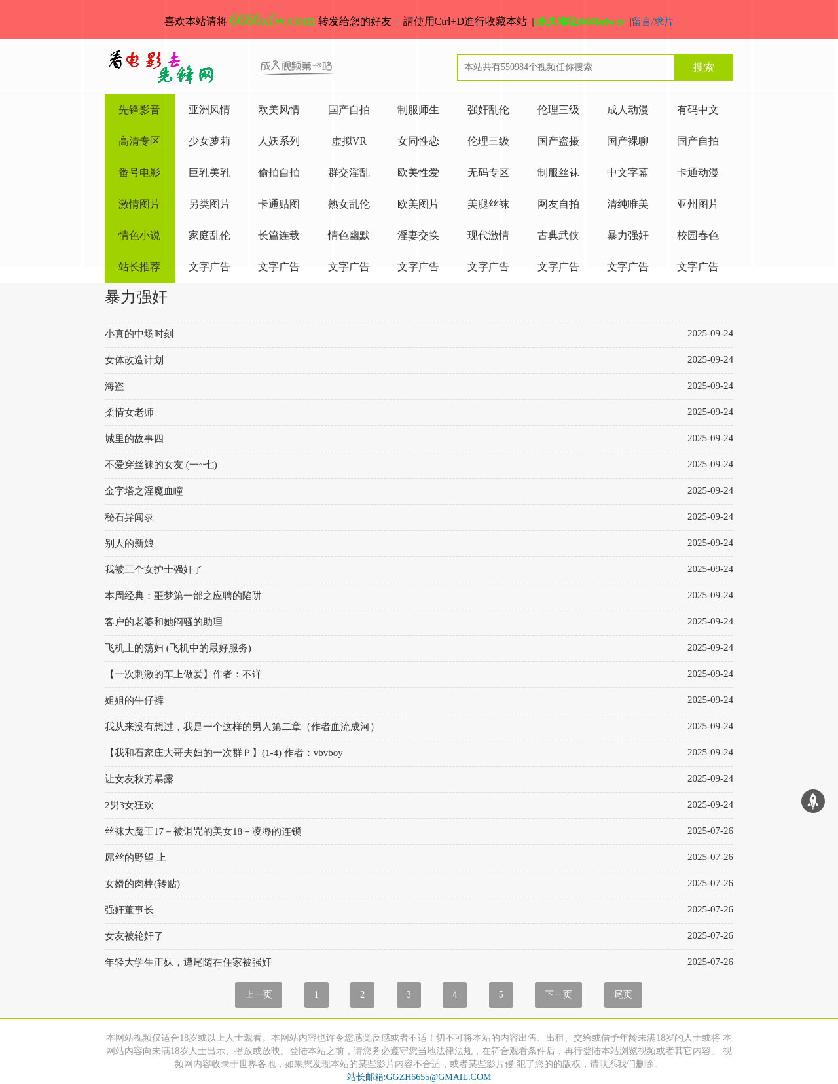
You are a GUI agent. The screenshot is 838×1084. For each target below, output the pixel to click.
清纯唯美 (628, 203)
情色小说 (139, 235)
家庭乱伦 (209, 235)
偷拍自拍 (279, 172)
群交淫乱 (349, 172)
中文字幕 (628, 172)
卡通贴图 (279, 203)
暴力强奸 (628, 235)
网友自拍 (558, 203)
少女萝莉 (209, 141)
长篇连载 (279, 235)
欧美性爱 (418, 172)
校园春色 (698, 235)
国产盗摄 (558, 141)
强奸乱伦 (488, 109)
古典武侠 (558, 235)
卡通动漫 (698, 172)
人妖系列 (279, 141)
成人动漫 (628, 109)
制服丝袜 (558, 172)
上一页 (258, 995)
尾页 (623, 995)
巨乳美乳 (209, 172)
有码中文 (698, 109)
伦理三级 (558, 109)
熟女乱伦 (349, 203)
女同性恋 (418, 141)
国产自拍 (349, 109)
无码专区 (488, 172)
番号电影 (139, 172)
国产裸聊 (628, 141)
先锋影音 (139, 109)
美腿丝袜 (488, 203)
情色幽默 (349, 235)
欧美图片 (418, 203)
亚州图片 (698, 203)
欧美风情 (279, 109)
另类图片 (209, 203)
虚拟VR (349, 141)
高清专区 (139, 141)
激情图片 (139, 203)
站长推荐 (139, 266)
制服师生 (418, 109)
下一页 (558, 995)
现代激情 (488, 235)
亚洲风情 (209, 109)
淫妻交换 (418, 235)
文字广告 (209, 266)
